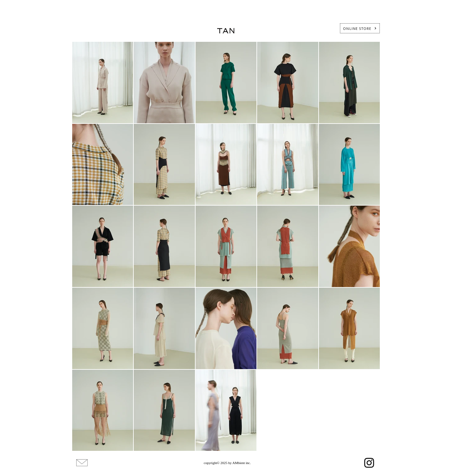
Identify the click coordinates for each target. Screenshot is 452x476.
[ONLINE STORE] (360, 28)
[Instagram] (369, 462)
